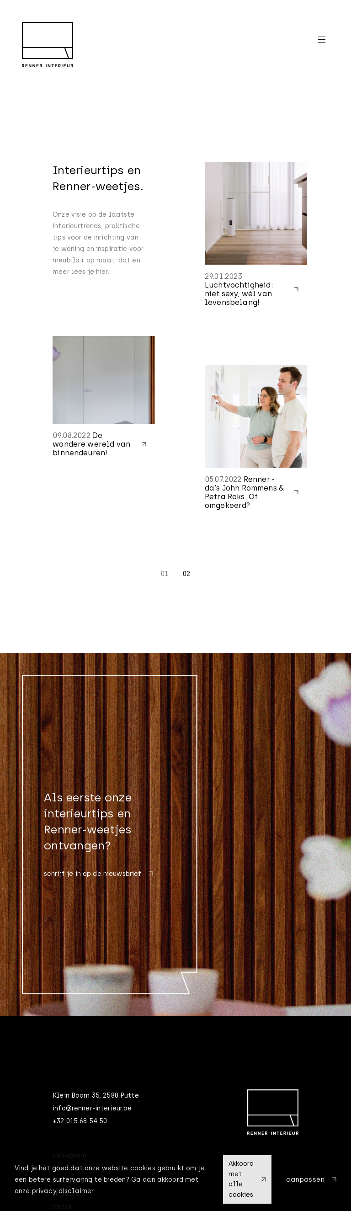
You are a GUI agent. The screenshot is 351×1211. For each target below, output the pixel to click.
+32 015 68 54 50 (80, 1121)
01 (164, 574)
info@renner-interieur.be (92, 1108)
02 (186, 574)
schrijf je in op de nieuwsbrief (98, 874)
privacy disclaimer (63, 1191)
